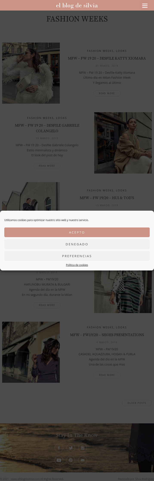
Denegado (77, 244)
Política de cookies (77, 265)
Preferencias (77, 256)
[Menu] (144, 5)
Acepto (77, 232)
